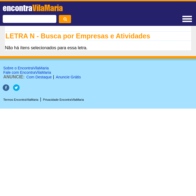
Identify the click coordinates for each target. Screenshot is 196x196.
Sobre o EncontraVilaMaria (26, 68)
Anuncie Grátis (68, 77)
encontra (33, 8)
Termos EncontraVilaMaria (20, 99)
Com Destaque (39, 77)
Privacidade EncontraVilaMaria (63, 99)
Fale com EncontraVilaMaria (27, 72)
